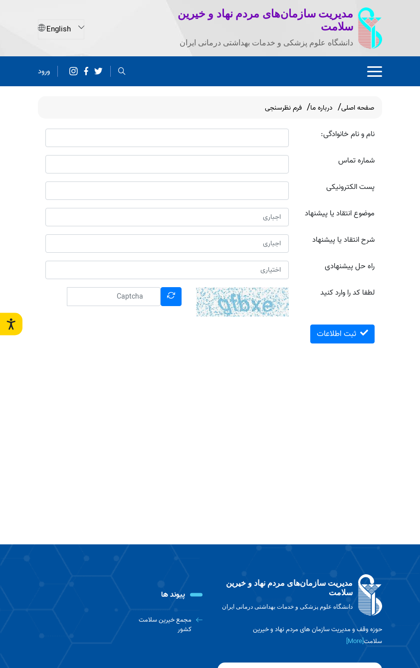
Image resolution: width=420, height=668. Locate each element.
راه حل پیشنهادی (350, 266)
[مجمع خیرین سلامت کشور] (163, 625)
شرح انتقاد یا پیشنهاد (343, 240)
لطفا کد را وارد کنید (347, 293)
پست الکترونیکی (350, 187)
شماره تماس (356, 161)
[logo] (299, 595)
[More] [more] (355, 641)
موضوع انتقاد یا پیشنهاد (340, 213)
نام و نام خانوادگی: (348, 134)
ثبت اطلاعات (342, 334)
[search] (122, 70)
